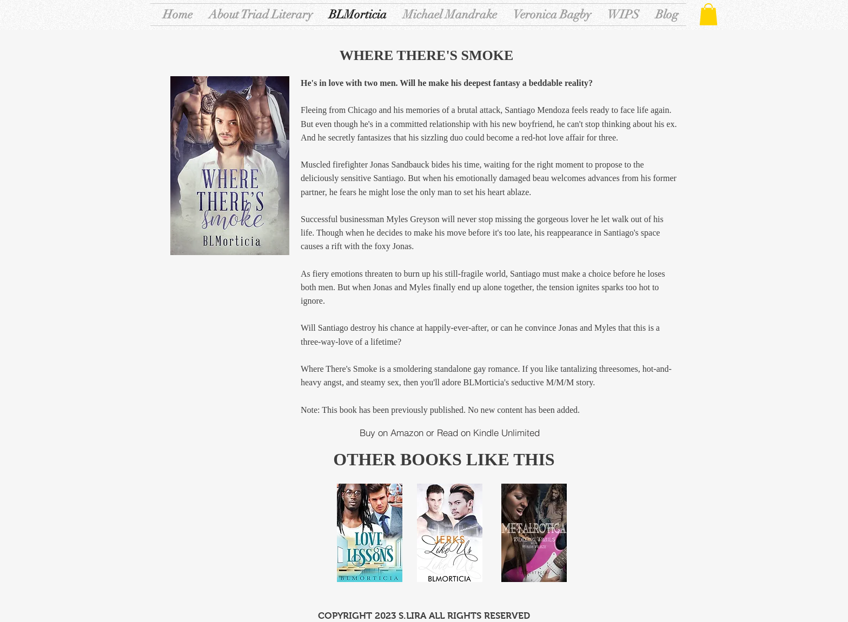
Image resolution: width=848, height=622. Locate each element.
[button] (708, 14)
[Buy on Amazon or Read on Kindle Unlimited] (449, 433)
